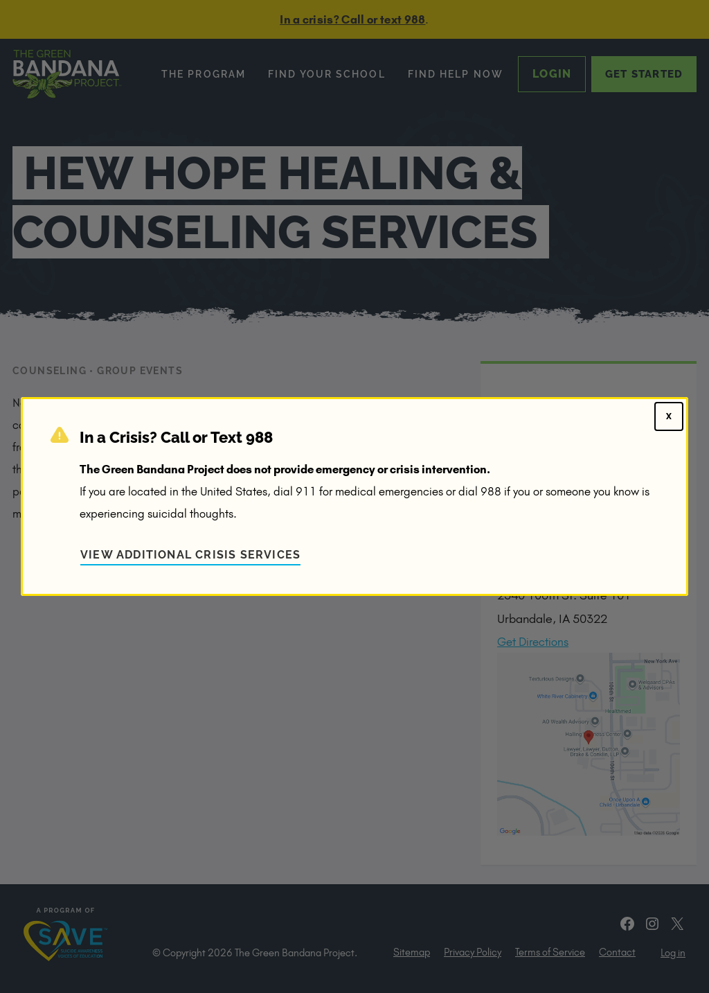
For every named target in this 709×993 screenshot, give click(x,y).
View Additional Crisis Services (190, 554)
